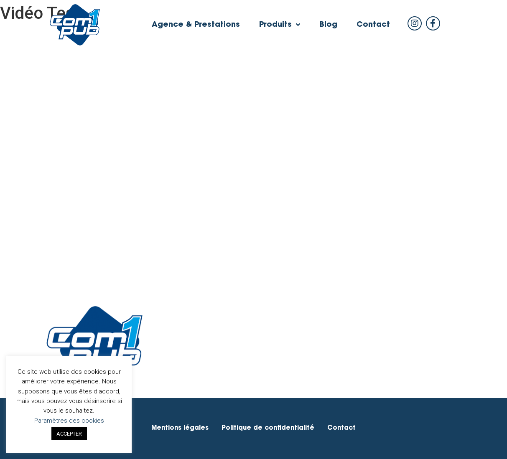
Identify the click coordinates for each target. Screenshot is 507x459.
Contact (373, 25)
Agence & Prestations (196, 25)
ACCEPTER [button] (69, 434)
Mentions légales (180, 428)
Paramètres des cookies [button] (69, 420)
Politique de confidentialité (268, 428)
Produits (279, 25)
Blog (328, 25)
